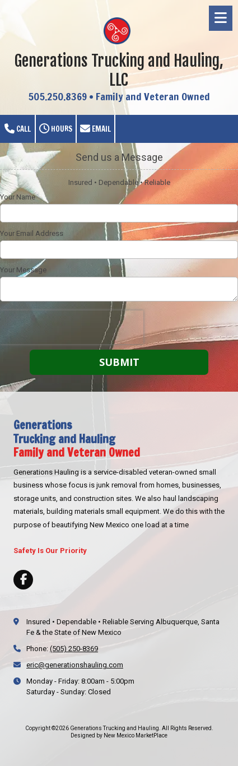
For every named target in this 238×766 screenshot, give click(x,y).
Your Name (17, 197)
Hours (55, 129)
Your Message (23, 270)
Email (95, 129)
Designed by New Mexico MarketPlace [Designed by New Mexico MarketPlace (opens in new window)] (119, 735)
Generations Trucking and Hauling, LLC (119, 70)
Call (17, 129)
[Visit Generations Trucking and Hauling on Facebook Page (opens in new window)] (23, 579)
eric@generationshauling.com (74, 665)
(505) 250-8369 (74, 648)
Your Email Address (31, 233)
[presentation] (71, 327)
